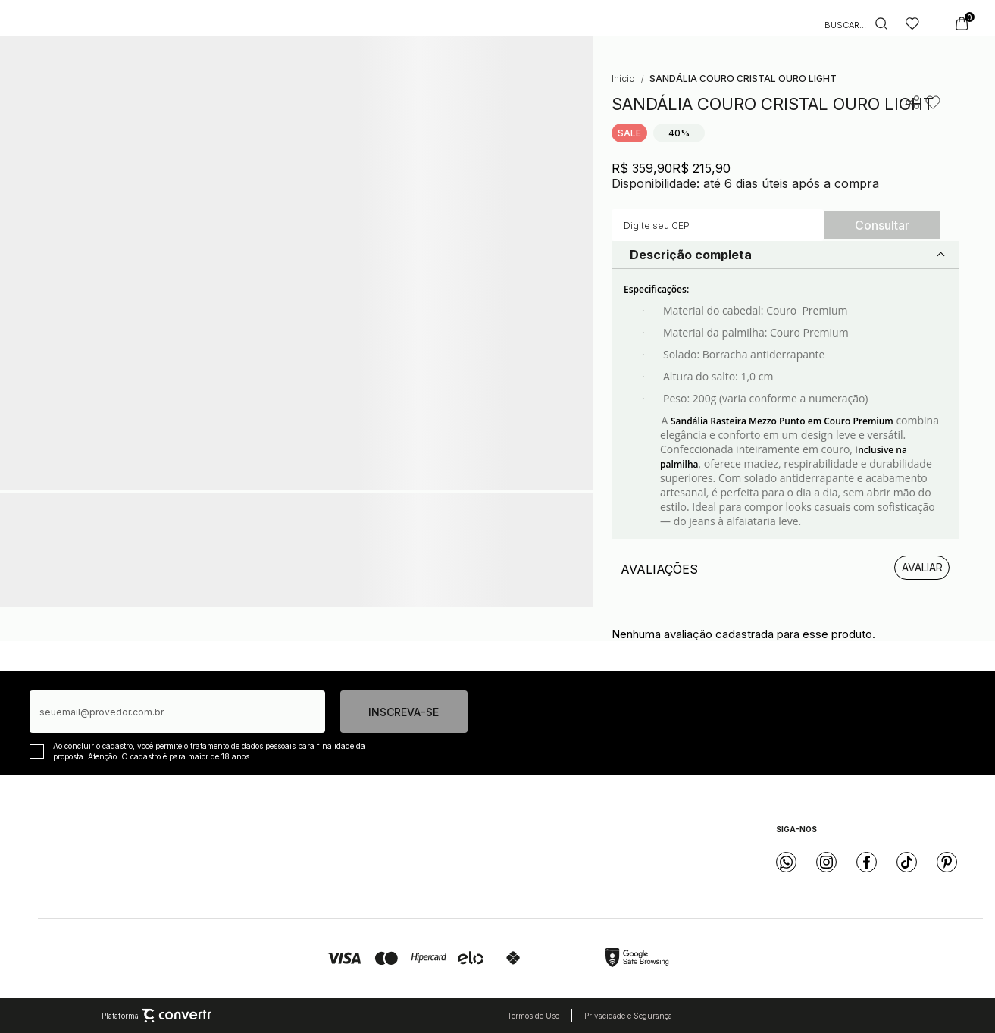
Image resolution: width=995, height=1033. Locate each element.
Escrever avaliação (922, 568)
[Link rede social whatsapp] (786, 862)
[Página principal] (508, 23)
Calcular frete (882, 225)
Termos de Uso (533, 1015)
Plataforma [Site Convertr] (156, 1015)
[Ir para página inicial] (623, 78)
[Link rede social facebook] (866, 862)
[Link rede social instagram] (826, 862)
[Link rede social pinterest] (947, 862)
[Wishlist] (912, 23)
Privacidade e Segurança (628, 1015)
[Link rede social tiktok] (906, 862)
